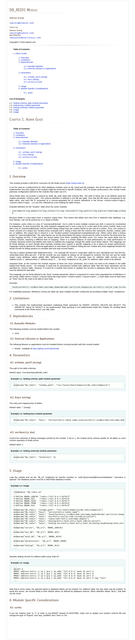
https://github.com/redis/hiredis (46, 352)
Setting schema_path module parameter (30, 104)
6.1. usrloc (28, 94)
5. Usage (22, 88)
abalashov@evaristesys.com (25, 39)
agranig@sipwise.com (22, 23)
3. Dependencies (26, 63)
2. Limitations (24, 61)
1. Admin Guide (20, 54)
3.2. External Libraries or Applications (40, 70)
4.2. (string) (31, 81)
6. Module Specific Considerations (33, 90)
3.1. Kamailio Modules (33, 67)
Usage (16, 111)
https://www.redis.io (75, 185)
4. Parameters (25, 74)
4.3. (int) (33, 83)
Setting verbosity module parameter (28, 109)
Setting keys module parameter (26, 107)
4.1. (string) (35, 78)
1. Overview (24, 59)
